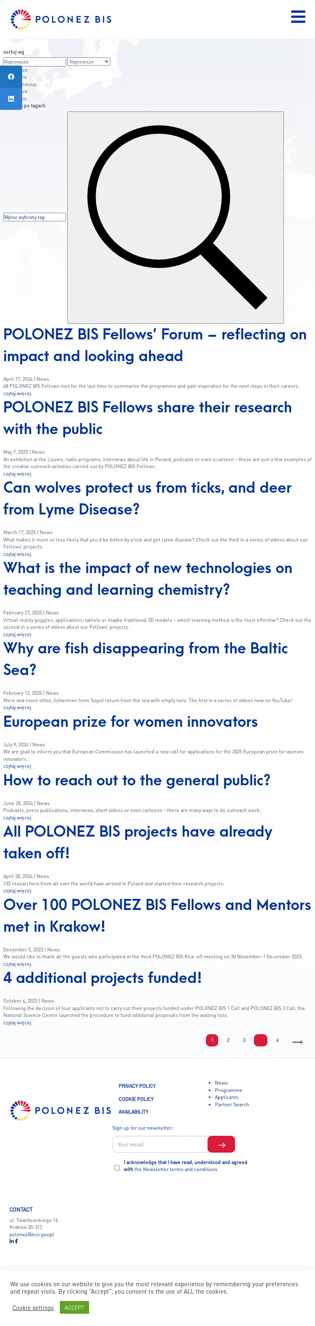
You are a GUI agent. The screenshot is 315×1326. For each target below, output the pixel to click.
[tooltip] (11, 77)
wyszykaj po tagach (24, 105)
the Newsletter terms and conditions (176, 1169)
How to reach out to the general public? (137, 780)
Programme (228, 1090)
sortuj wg (13, 51)
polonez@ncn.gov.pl (31, 1234)
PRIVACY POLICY (137, 1086)
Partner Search (232, 1104)
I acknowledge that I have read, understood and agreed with (185, 1166)
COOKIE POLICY (136, 1099)
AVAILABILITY (133, 1111)
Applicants (226, 1097)
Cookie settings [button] (33, 1307)
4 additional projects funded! (102, 978)
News (221, 1082)
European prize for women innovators (130, 722)
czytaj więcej (17, 393)
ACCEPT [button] (74, 1307)
